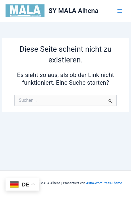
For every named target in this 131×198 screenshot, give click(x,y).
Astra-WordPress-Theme (104, 183)
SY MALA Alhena (73, 11)
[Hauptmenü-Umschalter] (119, 11)
